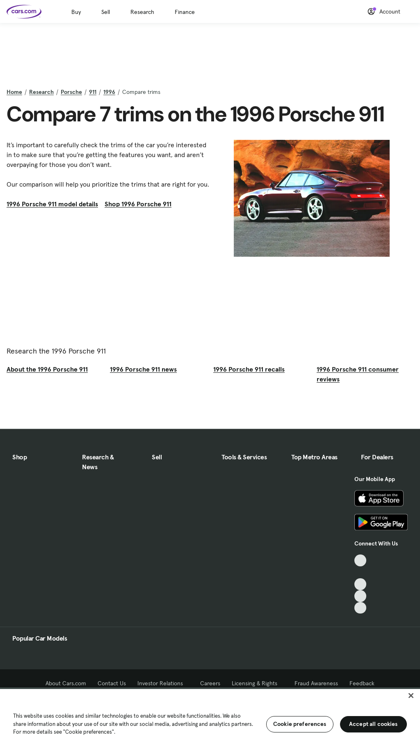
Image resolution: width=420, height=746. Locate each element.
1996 (109, 92)
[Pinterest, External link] (360, 608)
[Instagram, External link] (360, 596)
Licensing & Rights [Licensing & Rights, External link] (257, 683)
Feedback (361, 683)
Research (142, 12)
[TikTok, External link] (360, 560)
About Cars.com (66, 683)
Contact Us (112, 683)
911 (92, 92)
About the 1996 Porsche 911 (47, 369)
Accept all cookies (373, 724)
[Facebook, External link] (360, 572)
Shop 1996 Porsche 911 (138, 204)
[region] (210, 716)
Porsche (71, 92)
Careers (210, 683)
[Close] (411, 696)
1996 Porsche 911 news (143, 369)
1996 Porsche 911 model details (52, 204)
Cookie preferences (299, 724)
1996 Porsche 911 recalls (249, 369)
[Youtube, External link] (360, 584)
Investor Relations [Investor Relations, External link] (163, 683)
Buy (76, 12)
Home (14, 92)
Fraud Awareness (316, 683)
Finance (185, 12)
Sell (105, 12)
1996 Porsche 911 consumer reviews (358, 374)
